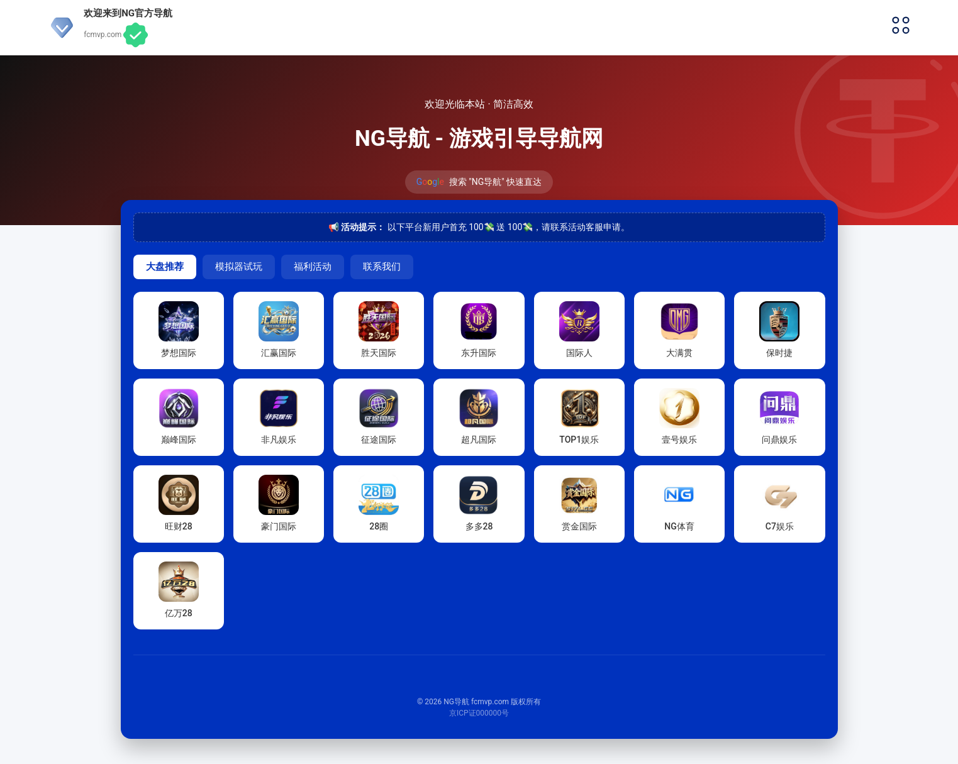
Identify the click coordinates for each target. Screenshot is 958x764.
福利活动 (312, 266)
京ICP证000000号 (479, 713)
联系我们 (382, 266)
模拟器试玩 (238, 266)
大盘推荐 (165, 266)
